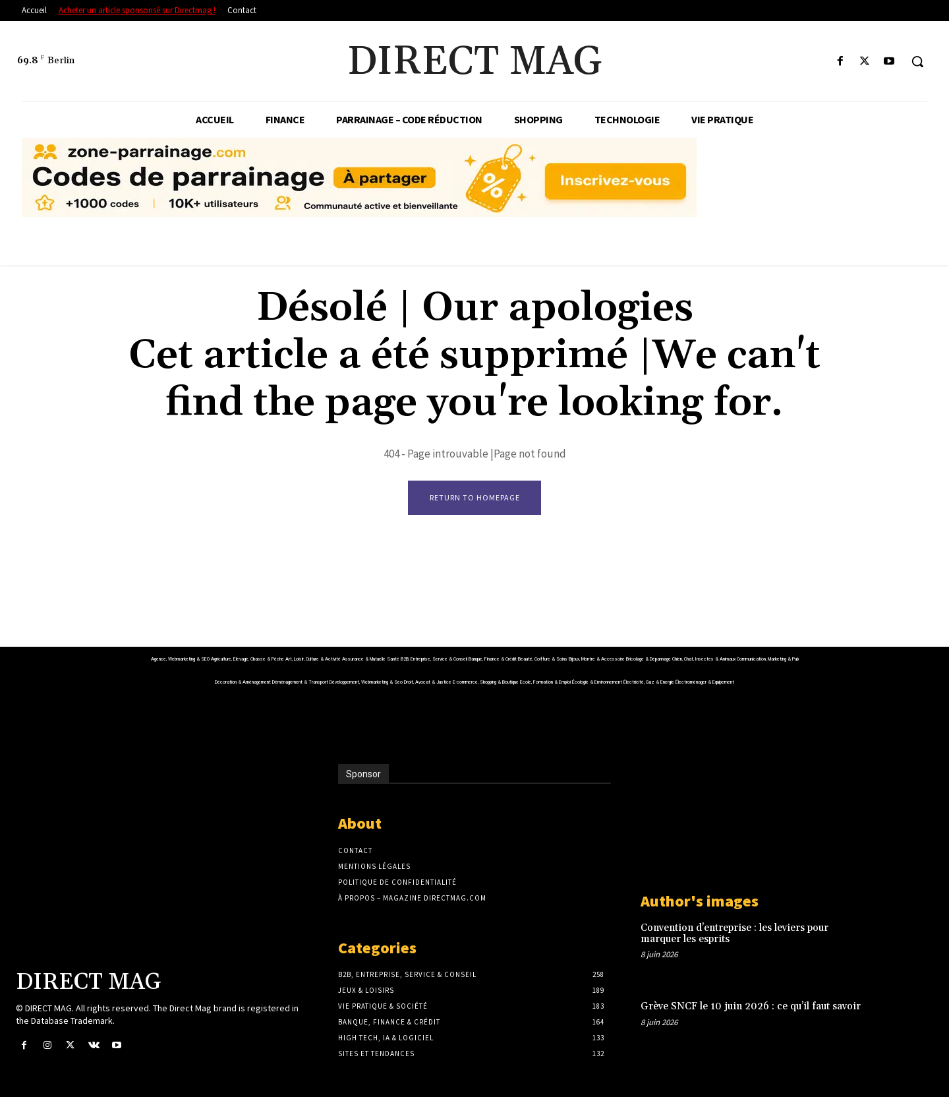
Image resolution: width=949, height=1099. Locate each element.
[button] (917, 61)
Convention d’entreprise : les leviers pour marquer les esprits (734, 935)
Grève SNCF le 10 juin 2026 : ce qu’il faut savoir (751, 1008)
